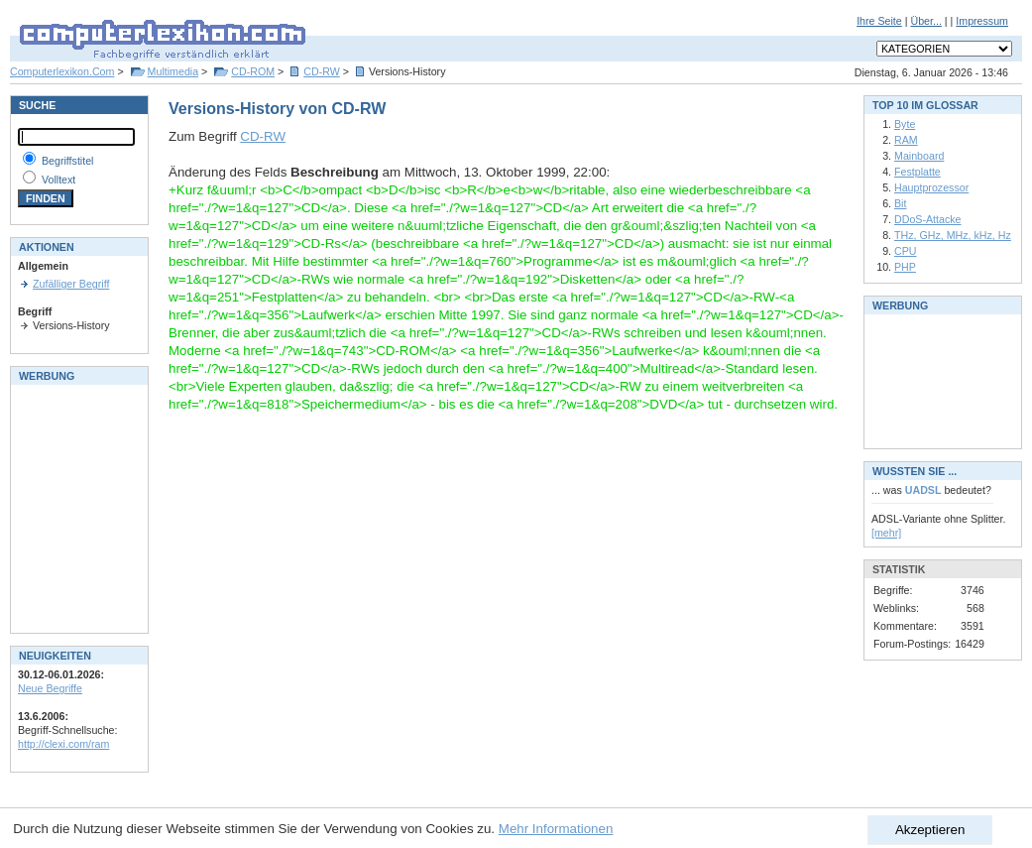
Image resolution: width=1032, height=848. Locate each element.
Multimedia (173, 71)
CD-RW (321, 71)
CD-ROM (253, 71)
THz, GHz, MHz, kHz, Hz (952, 235)
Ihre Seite (879, 21)
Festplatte (917, 172)
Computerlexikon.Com (62, 71)
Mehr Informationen (556, 828)
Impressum (982, 21)
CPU (905, 251)
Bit (900, 203)
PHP (905, 267)
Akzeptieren (930, 829)
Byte (904, 124)
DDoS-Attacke (928, 219)
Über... (925, 21)
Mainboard (919, 156)
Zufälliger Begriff (71, 284)
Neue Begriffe (50, 688)
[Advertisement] (77, 507)
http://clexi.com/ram (63, 744)
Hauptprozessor (931, 187)
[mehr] (886, 533)
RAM (906, 140)
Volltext (58, 179)
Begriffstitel (68, 161)
